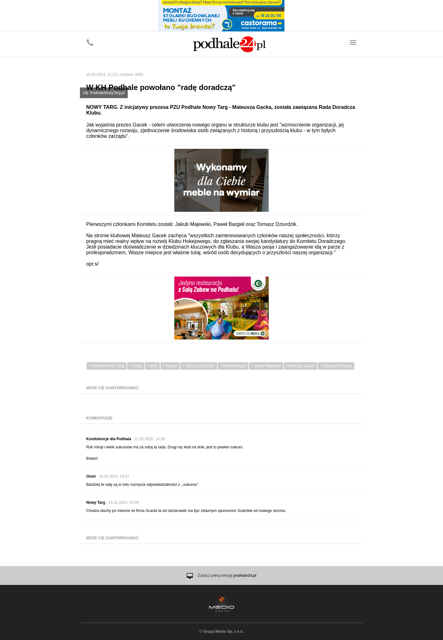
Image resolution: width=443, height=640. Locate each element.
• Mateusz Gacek (300, 366)
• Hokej (136, 366)
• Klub (153, 366)
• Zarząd (170, 366)
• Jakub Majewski (265, 366)
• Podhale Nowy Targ (106, 366)
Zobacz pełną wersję (227, 575)
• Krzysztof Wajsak (335, 366)
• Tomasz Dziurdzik (199, 366)
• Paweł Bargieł (233, 366)
